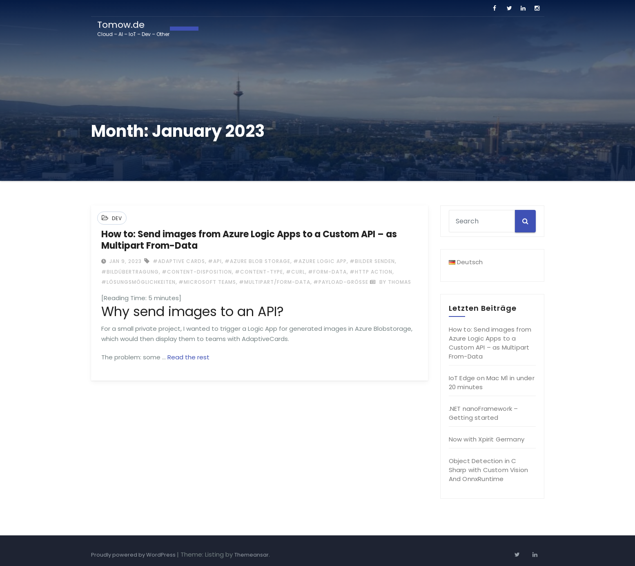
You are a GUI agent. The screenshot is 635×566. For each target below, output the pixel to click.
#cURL (295, 271)
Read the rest (188, 357)
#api (215, 261)
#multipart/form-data (274, 282)
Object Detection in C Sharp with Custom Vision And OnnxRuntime (488, 470)
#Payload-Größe (340, 282)
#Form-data (327, 271)
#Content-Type (259, 271)
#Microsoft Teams (207, 282)
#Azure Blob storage (257, 261)
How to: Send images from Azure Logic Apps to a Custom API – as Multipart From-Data (249, 240)
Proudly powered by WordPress (134, 555)
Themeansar (251, 555)
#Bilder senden (372, 261)
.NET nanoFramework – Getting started (483, 413)
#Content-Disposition (197, 271)
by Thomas (390, 282)
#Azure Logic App (320, 261)
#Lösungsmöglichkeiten (138, 282)
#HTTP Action (371, 271)
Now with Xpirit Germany (487, 439)
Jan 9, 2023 (125, 261)
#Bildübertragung (130, 271)
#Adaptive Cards (179, 261)
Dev (117, 218)
